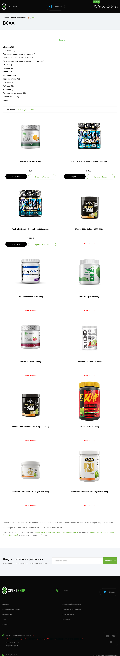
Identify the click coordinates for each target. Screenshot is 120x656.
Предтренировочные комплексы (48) (18, 57)
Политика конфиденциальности (72, 600)
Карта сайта (66, 616)
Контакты (5, 621)
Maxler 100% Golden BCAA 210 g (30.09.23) (30, 425)
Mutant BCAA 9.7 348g (89, 425)
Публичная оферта (68, 610)
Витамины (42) (9, 89)
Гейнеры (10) (8, 86)
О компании (5, 600)
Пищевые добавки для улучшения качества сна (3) (24, 61)
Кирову (69, 531)
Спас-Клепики (108, 531)
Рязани (37, 531)
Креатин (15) (8, 72)
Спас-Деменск (96, 531)
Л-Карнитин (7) (9, 68)
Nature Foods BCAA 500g (30, 360)
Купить (15, 177)
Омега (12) (7, 64)
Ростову (51, 531)
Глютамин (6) (8, 82)
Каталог (63, 588)
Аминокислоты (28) (11, 96)
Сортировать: (11, 109)
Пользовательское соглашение (71, 605)
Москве (44, 531)
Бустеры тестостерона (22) (14, 93)
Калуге (75, 531)
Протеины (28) (9, 50)
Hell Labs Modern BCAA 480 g (30, 296)
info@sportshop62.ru (12, 642)
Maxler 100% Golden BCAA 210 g (89, 228)
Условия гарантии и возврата (11, 605)
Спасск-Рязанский (10, 534)
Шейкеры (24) (8, 47)
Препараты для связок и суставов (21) (19, 54)
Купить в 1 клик (42, 177)
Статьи (4, 616)
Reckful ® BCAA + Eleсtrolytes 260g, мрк (89, 161)
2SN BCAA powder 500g (89, 296)
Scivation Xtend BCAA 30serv (89, 360)
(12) (7, 100)
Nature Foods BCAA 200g (30, 161)
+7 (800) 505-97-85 (11, 651)
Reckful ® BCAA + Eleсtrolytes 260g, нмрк (30, 228)
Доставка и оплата (7, 610)
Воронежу (60, 531)
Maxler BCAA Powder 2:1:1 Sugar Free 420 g (89, 490)
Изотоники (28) (9, 75)
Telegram (55, 6)
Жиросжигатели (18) (11, 79)
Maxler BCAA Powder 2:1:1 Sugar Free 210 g (30, 490)
